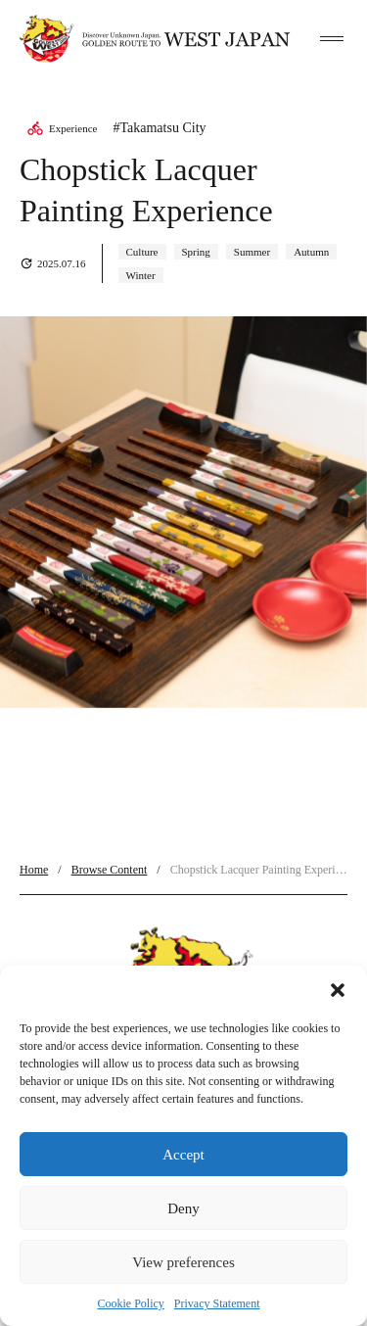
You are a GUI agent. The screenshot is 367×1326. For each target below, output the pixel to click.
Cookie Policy (131, 1303)
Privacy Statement (217, 1303)
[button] (337, 990)
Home (34, 869)
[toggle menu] (331, 39)
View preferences (183, 1262)
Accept (183, 1154)
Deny (183, 1208)
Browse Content (109, 869)
